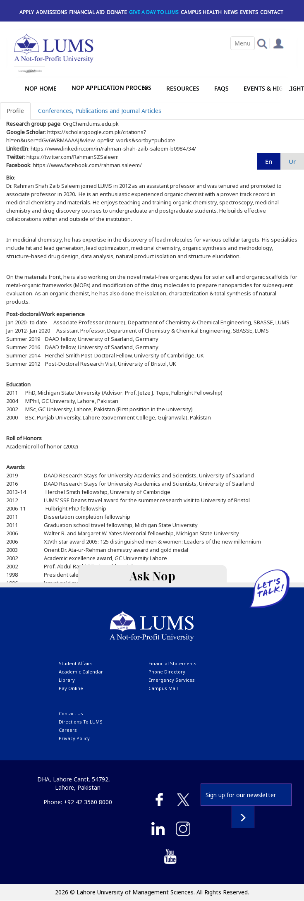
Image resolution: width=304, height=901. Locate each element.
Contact (271, 12)
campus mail (163, 688)
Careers (68, 730)
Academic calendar (81, 672)
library (67, 680)
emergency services (171, 680)
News (231, 12)
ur (292, 161)
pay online (71, 688)
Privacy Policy (74, 738)
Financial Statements (172, 663)
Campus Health (201, 12)
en (268, 161)
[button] (262, 43)
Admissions (51, 12)
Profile (15, 111)
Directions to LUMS (81, 722)
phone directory (166, 672)
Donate (117, 12)
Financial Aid (87, 12)
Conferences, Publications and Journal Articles (99, 111)
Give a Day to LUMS (154, 12)
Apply (26, 12)
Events (249, 12)
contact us (71, 713)
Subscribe (243, 817)
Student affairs (76, 663)
